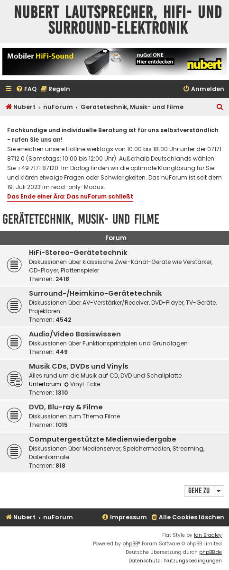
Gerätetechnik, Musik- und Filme (80, 219)
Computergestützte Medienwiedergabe (102, 439)
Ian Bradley (208, 535)
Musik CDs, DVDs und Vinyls (78, 366)
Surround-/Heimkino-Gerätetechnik (95, 293)
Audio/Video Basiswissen (75, 334)
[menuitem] (26, 89)
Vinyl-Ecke (82, 384)
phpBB (130, 543)
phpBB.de (210, 552)
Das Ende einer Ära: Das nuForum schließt (70, 196)
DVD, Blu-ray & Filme (66, 407)
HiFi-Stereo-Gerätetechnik (78, 252)
